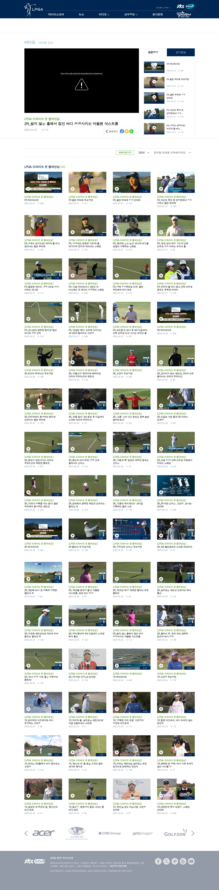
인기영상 (181, 52)
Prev (26, 833)
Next (193, 833)
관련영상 (153, 52)
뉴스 (81, 14)
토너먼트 (157, 14)
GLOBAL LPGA (162, 7)
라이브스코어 (56, 14)
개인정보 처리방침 (118, 866)
